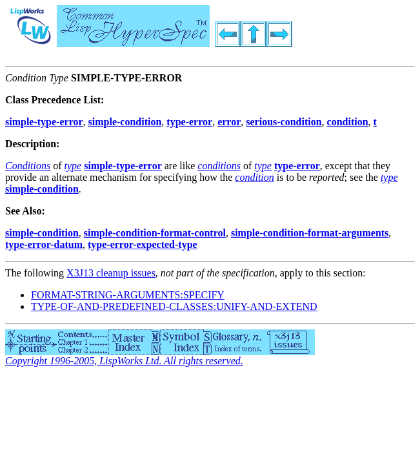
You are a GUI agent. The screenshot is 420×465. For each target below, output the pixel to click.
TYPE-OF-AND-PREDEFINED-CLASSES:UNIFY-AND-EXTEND (174, 306)
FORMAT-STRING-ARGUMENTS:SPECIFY (128, 294)
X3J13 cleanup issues (110, 272)
